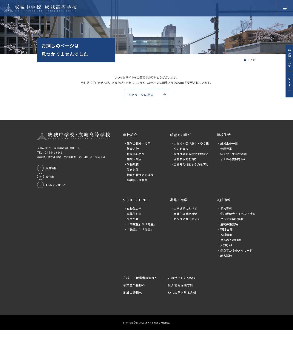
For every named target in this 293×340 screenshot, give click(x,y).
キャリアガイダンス (187, 221)
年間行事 (226, 151)
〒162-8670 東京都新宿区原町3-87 (59, 150)
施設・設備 (135, 161)
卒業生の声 (135, 216)
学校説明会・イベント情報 (236, 218)
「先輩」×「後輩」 (141, 231)
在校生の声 (135, 210)
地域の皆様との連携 (141, 177)
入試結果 (226, 242)
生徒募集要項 (229, 231)
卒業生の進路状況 (186, 216)
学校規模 (134, 167)
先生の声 (134, 221)
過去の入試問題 (230, 247)
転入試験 (226, 263)
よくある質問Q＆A (232, 161)
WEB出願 (226, 237)
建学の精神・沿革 (139, 146)
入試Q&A (226, 252)
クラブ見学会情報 (231, 226)
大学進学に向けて (186, 210)
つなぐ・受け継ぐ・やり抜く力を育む (190, 148)
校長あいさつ (137, 156)
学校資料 (226, 210)
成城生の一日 (229, 146)
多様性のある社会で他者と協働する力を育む (190, 158)
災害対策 (134, 172)
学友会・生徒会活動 (233, 156)
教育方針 (134, 151)
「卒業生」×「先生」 (142, 226)
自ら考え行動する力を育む (190, 169)
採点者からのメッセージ (236, 258)
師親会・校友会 (138, 182)
